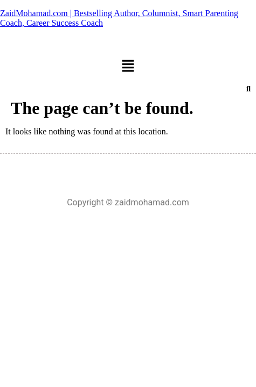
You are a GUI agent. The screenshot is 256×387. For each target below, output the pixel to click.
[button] (128, 66)
